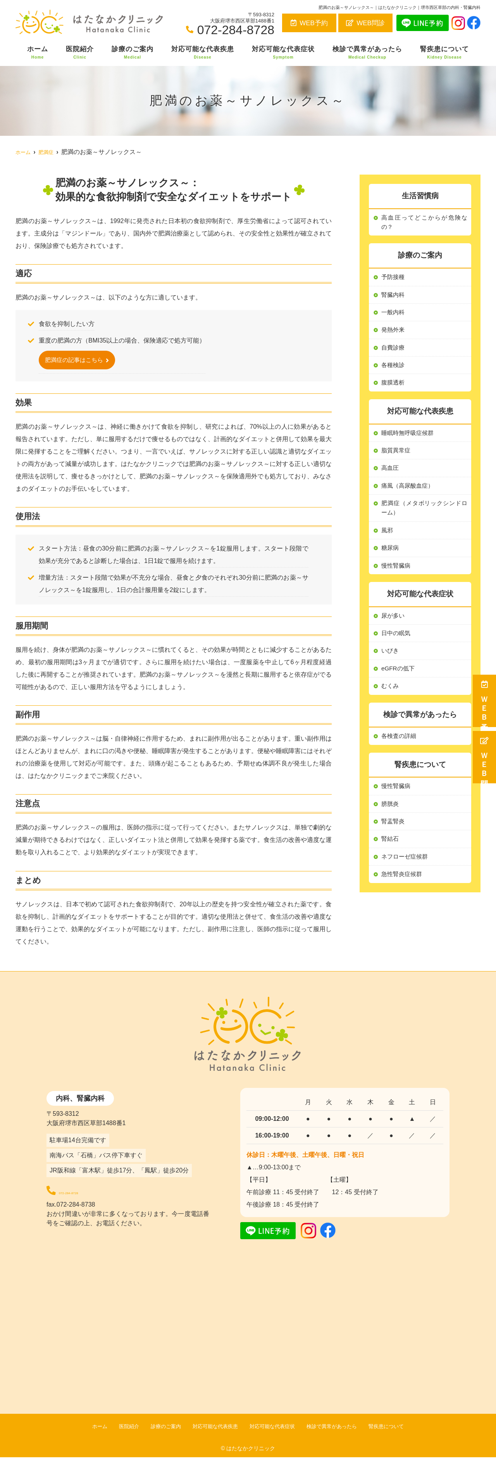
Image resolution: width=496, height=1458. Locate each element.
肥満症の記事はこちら (76, 360)
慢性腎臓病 (396, 798)
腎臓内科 (393, 296)
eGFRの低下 (399, 678)
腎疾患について (444, 52)
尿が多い (393, 624)
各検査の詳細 (399, 747)
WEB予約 (309, 23)
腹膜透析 (393, 386)
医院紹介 (80, 52)
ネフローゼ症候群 (406, 870)
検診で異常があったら (367, 52)
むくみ (390, 696)
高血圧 (390, 473)
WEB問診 (365, 23)
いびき (390, 660)
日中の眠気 (396, 642)
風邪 (387, 537)
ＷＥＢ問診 (484, 757)
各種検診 (393, 368)
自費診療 (393, 350)
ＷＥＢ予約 (484, 701)
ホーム (37, 52)
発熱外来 (393, 332)
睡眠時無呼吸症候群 (409, 437)
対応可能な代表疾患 (202, 52)
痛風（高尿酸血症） (409, 491)
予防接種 (393, 278)
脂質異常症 (396, 455)
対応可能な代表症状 (283, 52)
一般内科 (393, 314)
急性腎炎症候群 (403, 888)
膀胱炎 (390, 815)
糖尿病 (390, 555)
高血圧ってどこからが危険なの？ (424, 223)
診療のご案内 (132, 52)
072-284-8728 (100, 1190)
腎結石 (390, 851)
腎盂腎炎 (393, 834)
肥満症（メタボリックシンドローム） (424, 514)
